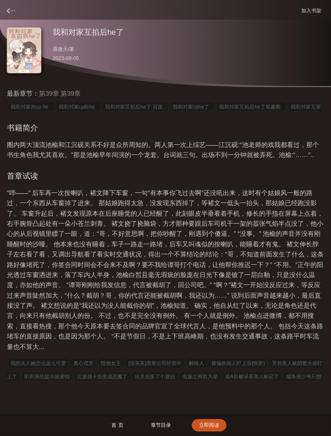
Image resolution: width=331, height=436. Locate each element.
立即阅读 (209, 425)
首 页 (117, 425)
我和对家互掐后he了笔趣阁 (251, 106)
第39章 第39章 (60, 93)
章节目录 (161, 425)
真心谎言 (83, 363)
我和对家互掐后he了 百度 (135, 106)
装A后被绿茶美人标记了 (252, 376)
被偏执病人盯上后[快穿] (238, 363)
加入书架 (312, 10)
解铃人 (196, 363)
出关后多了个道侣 (155, 376)
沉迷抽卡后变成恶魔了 (102, 376)
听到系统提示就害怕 (47, 376)
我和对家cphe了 (192, 106)
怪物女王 (111, 363)
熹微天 (60, 49)
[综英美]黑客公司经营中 (155, 363)
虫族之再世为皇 (200, 376)
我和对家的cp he (31, 106)
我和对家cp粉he (78, 106)
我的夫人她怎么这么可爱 (38, 363)
